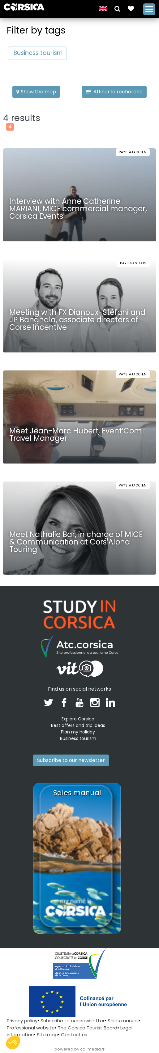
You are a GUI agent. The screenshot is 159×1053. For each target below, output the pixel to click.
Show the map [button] (36, 91)
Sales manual (123, 1020)
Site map (47, 1034)
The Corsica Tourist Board (87, 1027)
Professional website (31, 1027)
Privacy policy (22, 1020)
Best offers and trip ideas (78, 725)
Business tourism (38, 53)
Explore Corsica (78, 719)
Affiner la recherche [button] (114, 91)
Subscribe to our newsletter (71, 760)
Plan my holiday (78, 732)
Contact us (74, 1034)
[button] (117, 8)
